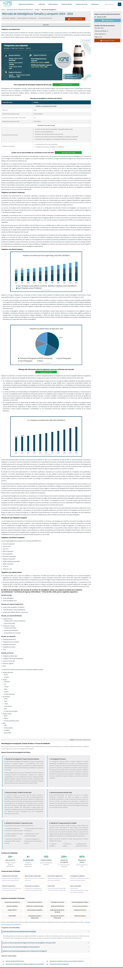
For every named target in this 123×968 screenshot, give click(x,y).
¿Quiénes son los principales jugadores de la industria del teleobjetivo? (46, 951)
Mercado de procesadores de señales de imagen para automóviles (25, 964)
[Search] (119, 4)
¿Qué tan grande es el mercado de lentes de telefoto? (46, 931)
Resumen (46, 25)
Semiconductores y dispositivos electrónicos (20, 10)
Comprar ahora (107, 20)
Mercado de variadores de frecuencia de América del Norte (67, 961)
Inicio (3, 10)
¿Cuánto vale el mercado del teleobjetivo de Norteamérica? (46, 947)
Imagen (37, 10)
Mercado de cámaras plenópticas (59, 964)
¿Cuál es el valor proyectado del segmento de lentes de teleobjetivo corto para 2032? (46, 943)
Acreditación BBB (28, 860)
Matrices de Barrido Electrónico (15, 961)
